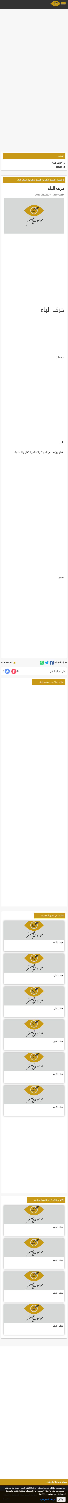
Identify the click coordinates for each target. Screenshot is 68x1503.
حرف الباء (21, 179)
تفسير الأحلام (49, 179)
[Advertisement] (34, 44)
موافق (61, 1499)
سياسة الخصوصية (48, 1499)
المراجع (59, 166)
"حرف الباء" (57, 162)
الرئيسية (60, 179)
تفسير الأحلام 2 (34, 179)
